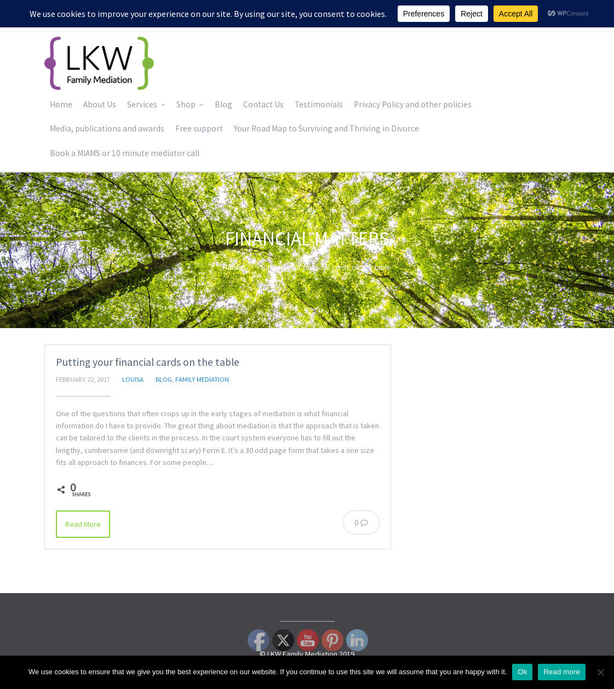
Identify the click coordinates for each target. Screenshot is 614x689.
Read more (561, 672)
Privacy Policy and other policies (413, 104)
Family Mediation (202, 379)
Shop (186, 104)
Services (142, 104)
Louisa (133, 379)
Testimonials (319, 104)
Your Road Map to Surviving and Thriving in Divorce (326, 128)
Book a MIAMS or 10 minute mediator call (124, 153)
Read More (83, 524)
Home (61, 104)
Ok (522, 672)
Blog (223, 104)
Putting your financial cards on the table (147, 362)
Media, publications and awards (107, 128)
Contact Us (263, 104)
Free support (199, 128)
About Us (99, 104)
